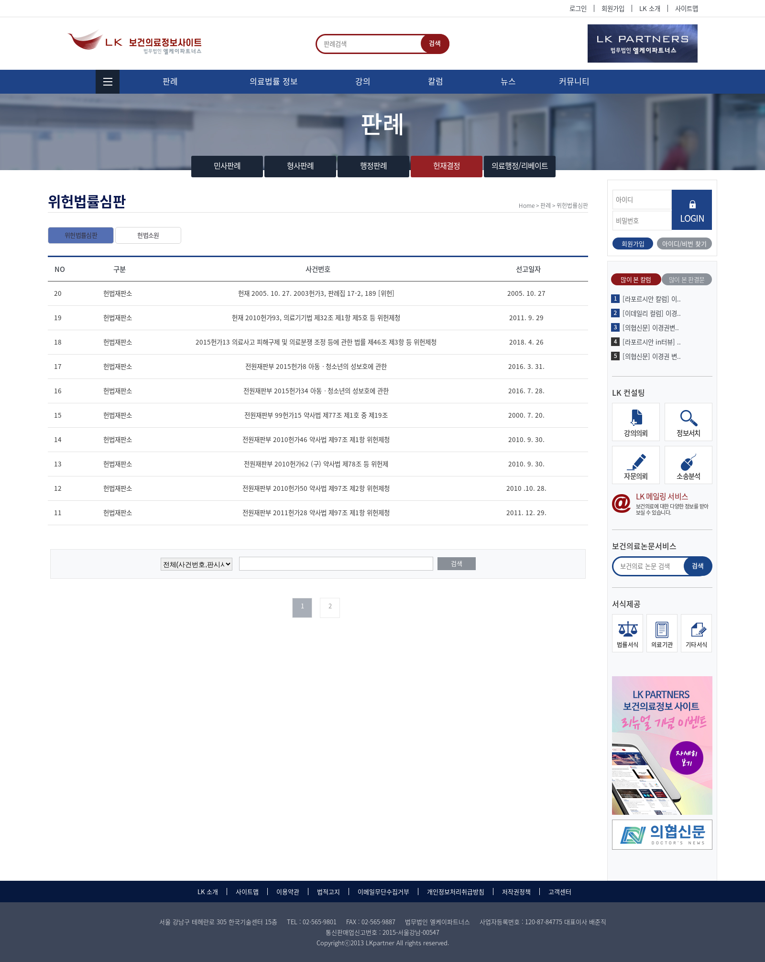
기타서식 (697, 644)
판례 (170, 81)
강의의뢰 (635, 433)
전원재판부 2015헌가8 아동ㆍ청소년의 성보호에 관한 (316, 366)
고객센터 (559, 891)
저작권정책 (516, 891)
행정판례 (373, 165)
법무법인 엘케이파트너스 (136, 41)
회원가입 (612, 8)
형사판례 (300, 165)
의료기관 (662, 644)
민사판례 (227, 165)
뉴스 (508, 81)
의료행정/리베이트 (520, 165)
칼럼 (435, 81)
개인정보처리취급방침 (455, 891)
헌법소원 (148, 234)
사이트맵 (686, 8)
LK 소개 (649, 8)
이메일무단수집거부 (383, 891)
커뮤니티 (574, 81)
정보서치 (688, 433)
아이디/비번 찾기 (684, 243)
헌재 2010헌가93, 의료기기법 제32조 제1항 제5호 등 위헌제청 (316, 317)
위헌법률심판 (81, 234)
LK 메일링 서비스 (662, 503)
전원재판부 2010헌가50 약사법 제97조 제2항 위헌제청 (316, 488)
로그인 (578, 8)
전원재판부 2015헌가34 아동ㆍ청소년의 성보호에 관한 (316, 390)
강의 (363, 81)
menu (108, 82)
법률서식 (628, 644)
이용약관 (287, 891)
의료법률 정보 (274, 81)
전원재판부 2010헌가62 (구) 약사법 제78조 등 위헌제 (316, 463)
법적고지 (328, 891)
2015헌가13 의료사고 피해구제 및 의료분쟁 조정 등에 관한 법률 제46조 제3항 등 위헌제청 (316, 341)
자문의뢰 (635, 476)
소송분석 (688, 476)
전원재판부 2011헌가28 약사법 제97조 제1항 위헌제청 (316, 512)
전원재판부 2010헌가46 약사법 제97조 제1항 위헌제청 (316, 439)
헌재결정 (446, 165)
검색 (435, 43)
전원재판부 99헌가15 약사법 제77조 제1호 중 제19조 (316, 415)
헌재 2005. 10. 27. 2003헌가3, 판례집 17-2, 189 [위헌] (316, 293)
